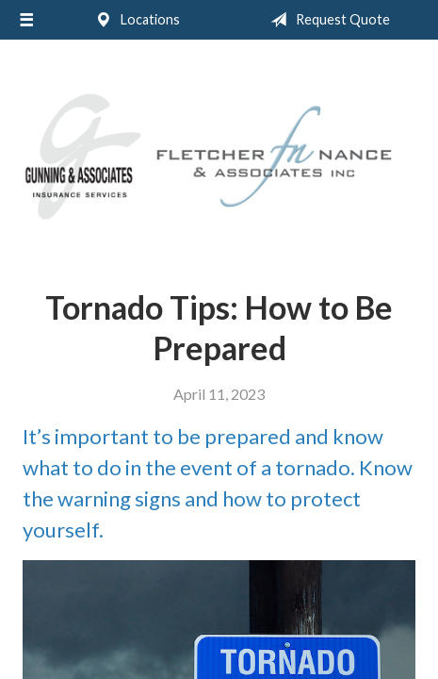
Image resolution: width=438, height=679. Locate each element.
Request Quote (326, 19)
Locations (134, 19)
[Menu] (26, 19)
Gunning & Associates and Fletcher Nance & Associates (219, 157)
